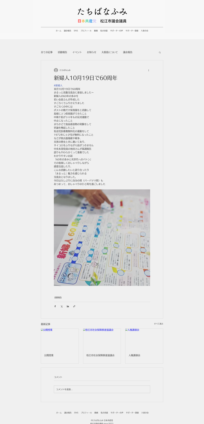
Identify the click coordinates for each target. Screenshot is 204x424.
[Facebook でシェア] (55, 306)
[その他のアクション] (148, 70)
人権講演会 (134, 355)
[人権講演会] (144, 339)
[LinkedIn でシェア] (68, 306)
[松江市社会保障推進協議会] (102, 339)
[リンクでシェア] (74, 306)
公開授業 (48, 355)
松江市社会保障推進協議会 (100, 355)
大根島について (109, 52)
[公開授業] (60, 339)
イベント (77, 52)
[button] (160, 52)
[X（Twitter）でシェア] (61, 306)
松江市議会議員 (113, 21)
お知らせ (91, 52)
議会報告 (127, 52)
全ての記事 (47, 52)
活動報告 (62, 52)
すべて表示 (158, 324)
